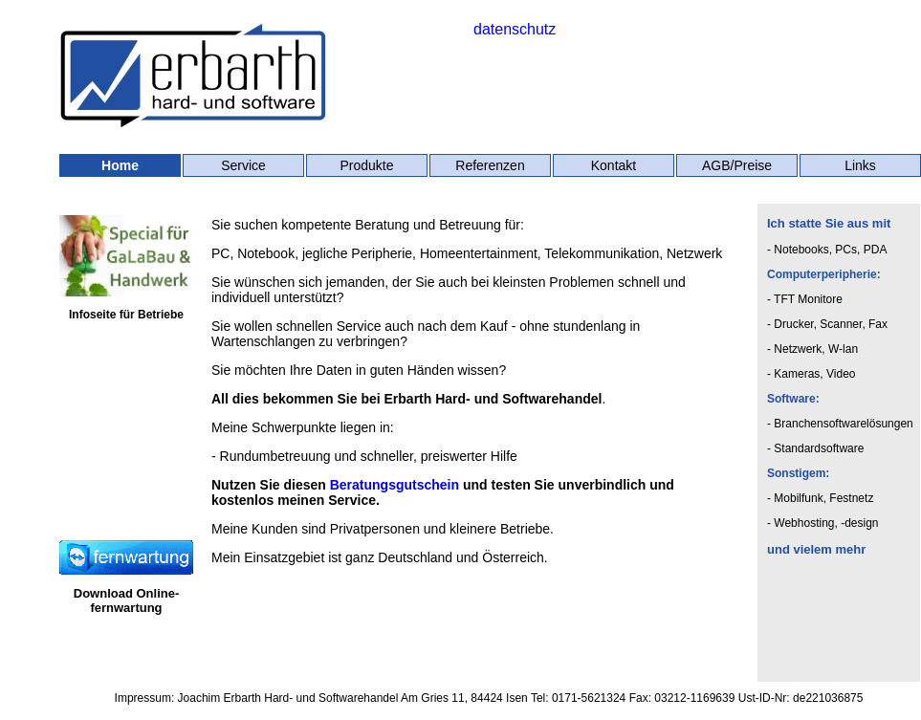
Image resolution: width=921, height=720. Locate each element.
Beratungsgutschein (394, 484)
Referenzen (489, 165)
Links (860, 165)
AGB (716, 165)
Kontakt (613, 165)
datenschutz (514, 29)
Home (120, 165)
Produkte (366, 165)
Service (243, 165)
